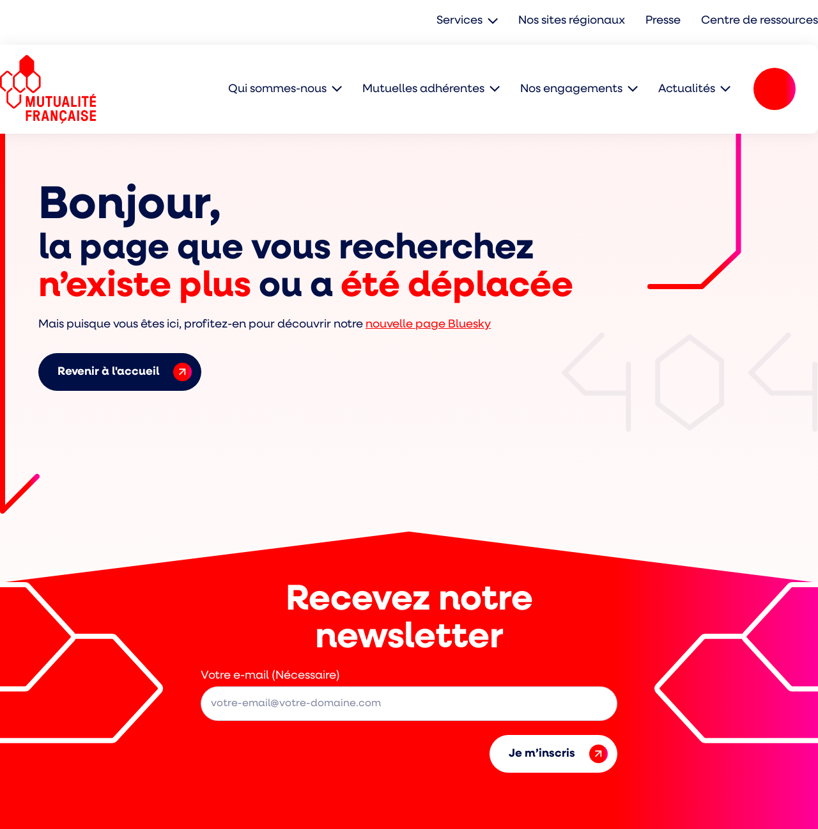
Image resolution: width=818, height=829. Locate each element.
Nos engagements (571, 89)
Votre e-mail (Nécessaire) (270, 676)
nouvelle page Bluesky (428, 325)
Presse (663, 21)
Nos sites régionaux (571, 21)
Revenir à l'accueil (125, 372)
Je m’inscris (558, 754)
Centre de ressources (759, 21)
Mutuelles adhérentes (423, 89)
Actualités (686, 89)
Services (459, 21)
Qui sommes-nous (277, 89)
